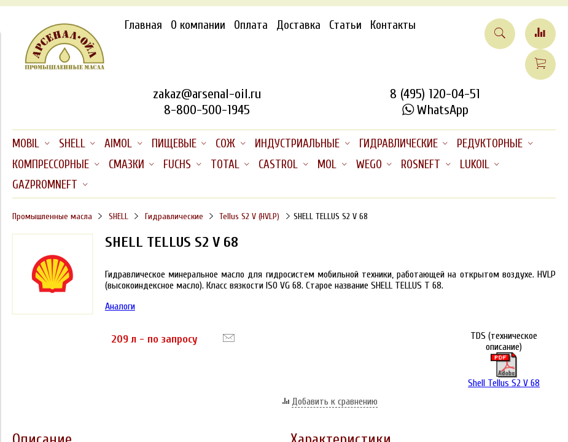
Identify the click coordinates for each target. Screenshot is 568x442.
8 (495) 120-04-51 (435, 94)
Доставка (298, 25)
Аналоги (120, 306)
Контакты (393, 25)
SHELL (118, 216)
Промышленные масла (52, 216)
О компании (198, 25)
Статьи (345, 25)
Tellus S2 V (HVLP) (249, 216)
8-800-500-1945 (207, 110)
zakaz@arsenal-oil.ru (207, 94)
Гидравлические (174, 216)
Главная (143, 25)
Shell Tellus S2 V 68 (504, 370)
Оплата (251, 25)
